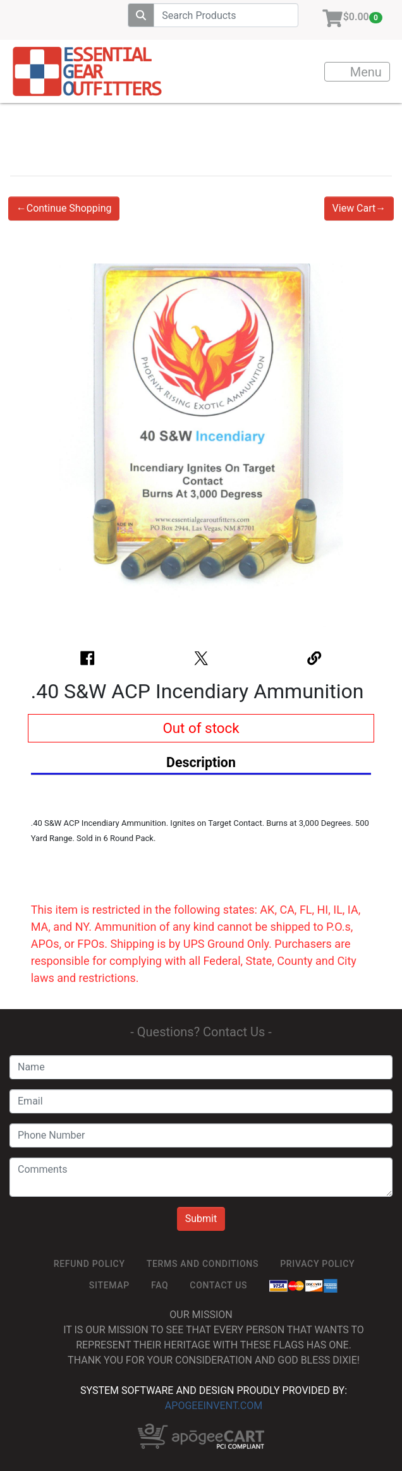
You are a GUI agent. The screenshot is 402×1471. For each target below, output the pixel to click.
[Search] (226, 15)
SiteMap (109, 1285)
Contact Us (218, 1285)
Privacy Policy (317, 1264)
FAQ (159, 1285)
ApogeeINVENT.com (213, 1406)
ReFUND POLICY (89, 1264)
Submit (201, 1219)
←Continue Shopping (64, 208)
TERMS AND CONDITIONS (203, 1264)
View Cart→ (359, 208)
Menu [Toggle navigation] (358, 72)
